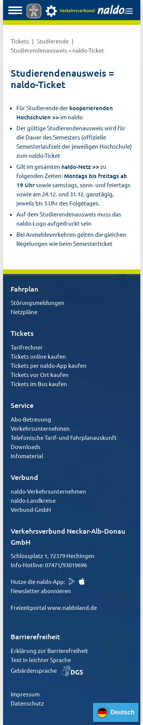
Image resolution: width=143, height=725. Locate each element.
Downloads (25, 446)
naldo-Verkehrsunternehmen (48, 491)
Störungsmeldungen (37, 302)
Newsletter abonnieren (41, 590)
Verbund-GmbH (31, 509)
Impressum (25, 694)
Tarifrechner (27, 347)
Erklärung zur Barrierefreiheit (49, 650)
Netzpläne (24, 311)
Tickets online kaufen (38, 356)
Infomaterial (27, 455)
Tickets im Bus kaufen (39, 383)
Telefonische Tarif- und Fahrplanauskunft (64, 437)
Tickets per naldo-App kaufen (49, 365)
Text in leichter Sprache (41, 659)
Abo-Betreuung (31, 419)
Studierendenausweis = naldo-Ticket (57, 50)
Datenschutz (27, 703)
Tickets (20, 41)
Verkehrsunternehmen (40, 428)
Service (22, 405)
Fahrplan (25, 288)
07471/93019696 (66, 564)
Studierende (53, 41)
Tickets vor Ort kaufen (40, 374)
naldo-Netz (76, 166)
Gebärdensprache (47, 670)
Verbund (24, 477)
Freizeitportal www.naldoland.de (54, 607)
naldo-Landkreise (33, 500)
